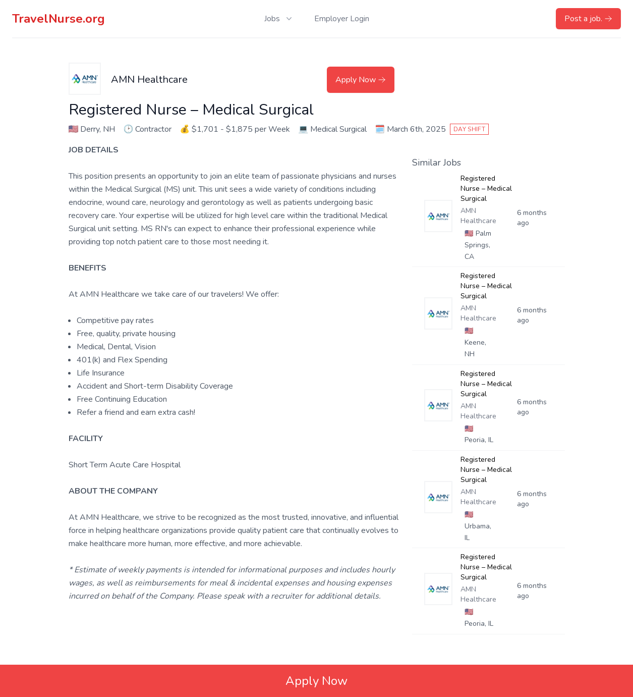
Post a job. (588, 18)
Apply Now (360, 79)
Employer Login (341, 18)
